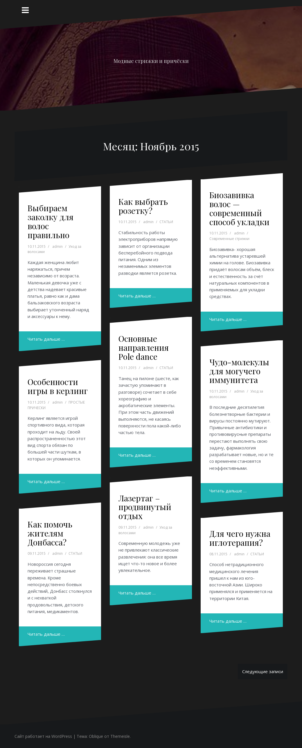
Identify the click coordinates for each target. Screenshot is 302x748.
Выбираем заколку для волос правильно (50, 221)
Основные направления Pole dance (143, 347)
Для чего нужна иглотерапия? (239, 538)
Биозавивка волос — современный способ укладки (239, 208)
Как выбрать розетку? (143, 206)
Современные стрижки (229, 238)
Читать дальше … (46, 339)
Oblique (96, 736)
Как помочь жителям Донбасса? (50, 533)
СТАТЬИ (166, 221)
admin (57, 246)
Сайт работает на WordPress (43, 736)
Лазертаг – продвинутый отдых (144, 507)
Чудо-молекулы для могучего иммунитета (239, 371)
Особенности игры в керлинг (58, 386)
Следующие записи (262, 671)
